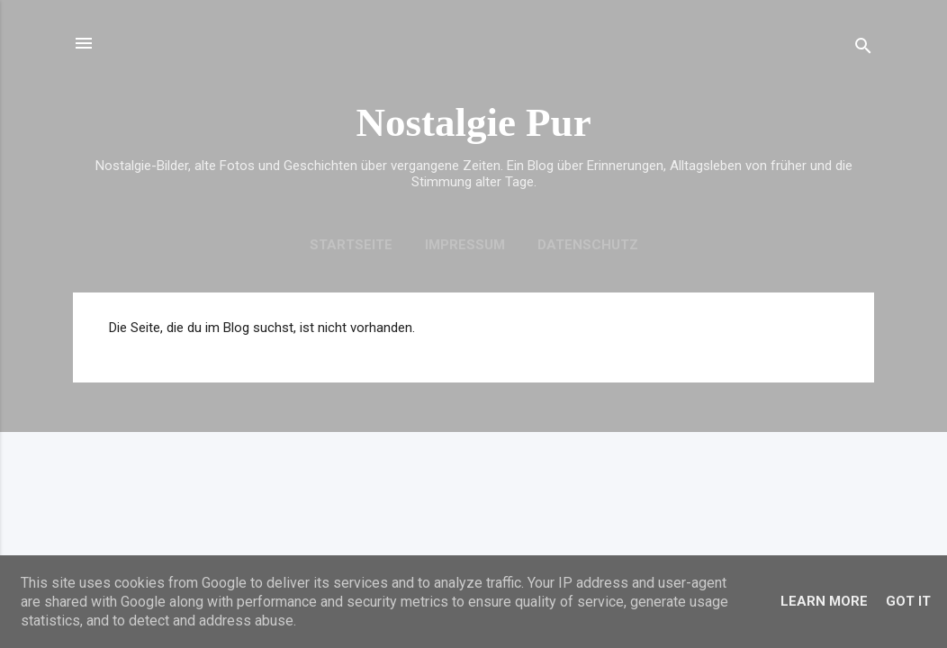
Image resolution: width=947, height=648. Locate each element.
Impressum (465, 245)
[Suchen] (863, 49)
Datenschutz (587, 245)
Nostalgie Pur (473, 122)
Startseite (351, 245)
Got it (908, 601)
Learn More (824, 601)
